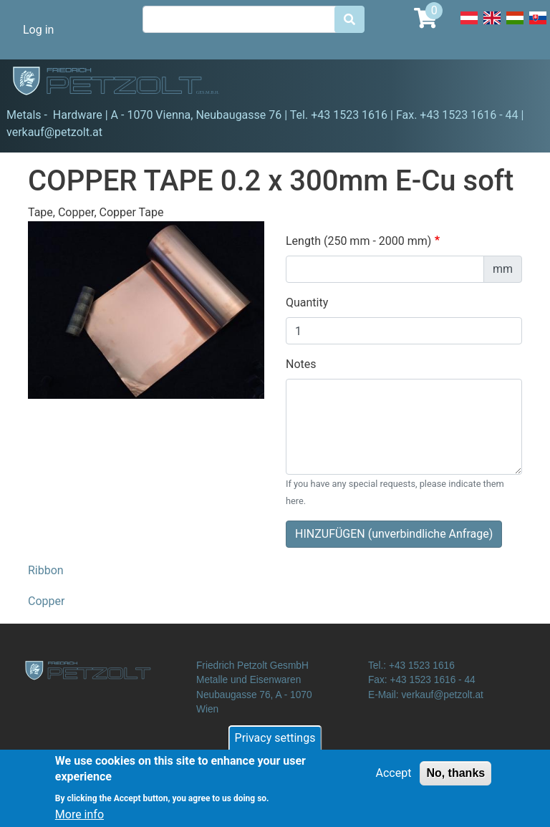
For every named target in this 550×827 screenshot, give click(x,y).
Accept (394, 779)
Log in (38, 30)
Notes (301, 364)
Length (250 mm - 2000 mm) (358, 241)
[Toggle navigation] (518, 83)
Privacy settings (275, 744)
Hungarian (515, 25)
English (492, 25)
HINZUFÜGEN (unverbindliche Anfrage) (394, 534)
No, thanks (455, 779)
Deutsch (469, 25)
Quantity (307, 302)
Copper (46, 601)
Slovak (537, 25)
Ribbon (46, 570)
